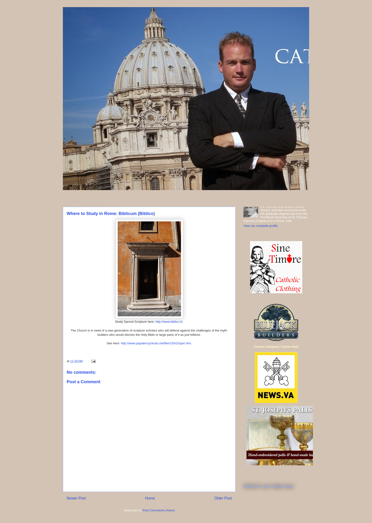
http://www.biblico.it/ (168, 321)
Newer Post (76, 498)
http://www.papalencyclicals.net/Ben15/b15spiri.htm (156, 343)
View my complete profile (260, 226)
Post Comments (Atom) (159, 510)
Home (150, 498)
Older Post (223, 498)
